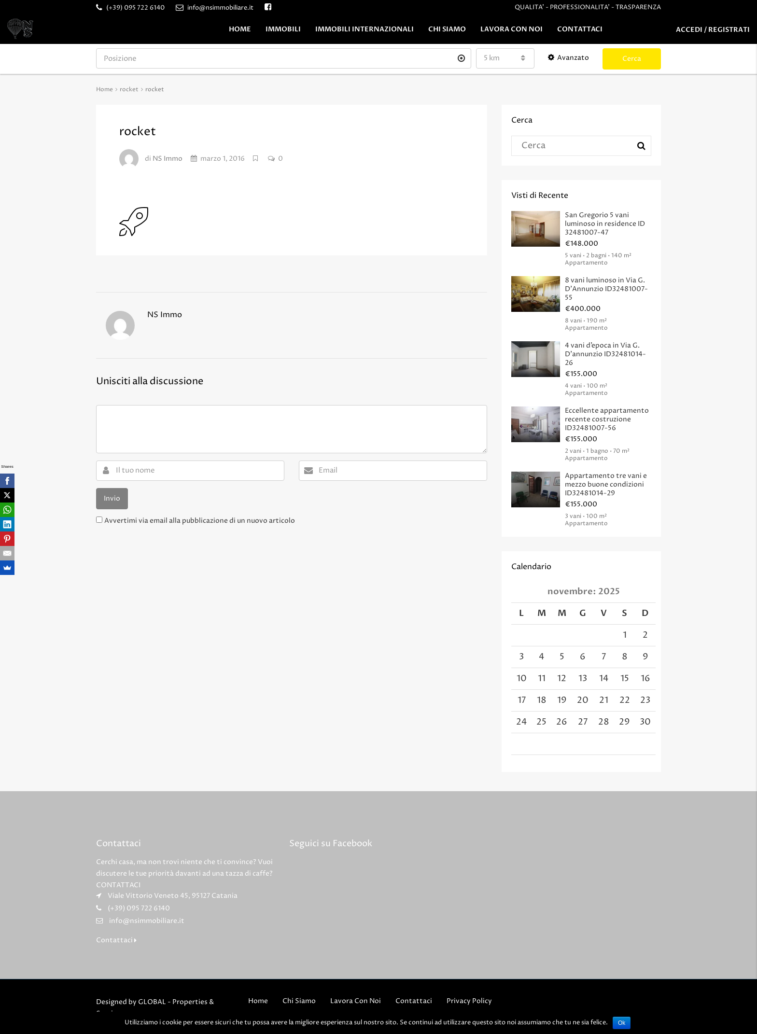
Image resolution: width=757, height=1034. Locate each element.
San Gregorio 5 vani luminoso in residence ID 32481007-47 (605, 223)
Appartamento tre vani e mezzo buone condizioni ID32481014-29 (606, 484)
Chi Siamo (447, 29)
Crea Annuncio (711, 57)
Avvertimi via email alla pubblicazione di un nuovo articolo (199, 520)
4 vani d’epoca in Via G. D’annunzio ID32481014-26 (605, 354)
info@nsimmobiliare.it (146, 920)
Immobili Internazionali (364, 29)
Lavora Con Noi (511, 29)
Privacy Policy (469, 1001)
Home (240, 29)
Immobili (283, 29)
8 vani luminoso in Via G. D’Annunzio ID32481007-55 (606, 289)
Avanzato (568, 57)
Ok (621, 1023)
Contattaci (580, 29)
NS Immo (167, 158)
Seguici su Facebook (330, 844)
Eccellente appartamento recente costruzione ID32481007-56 (607, 419)
